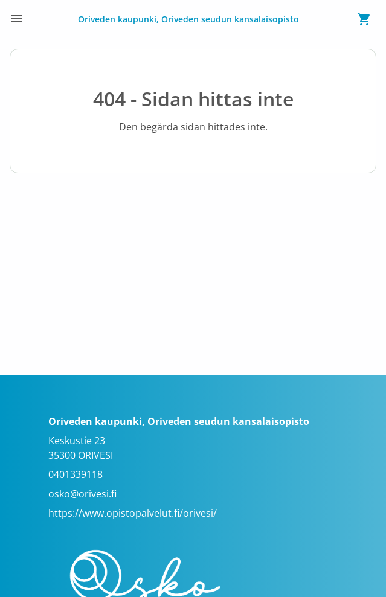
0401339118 (75, 474)
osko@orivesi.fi (82, 493)
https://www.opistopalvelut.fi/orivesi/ (132, 513)
